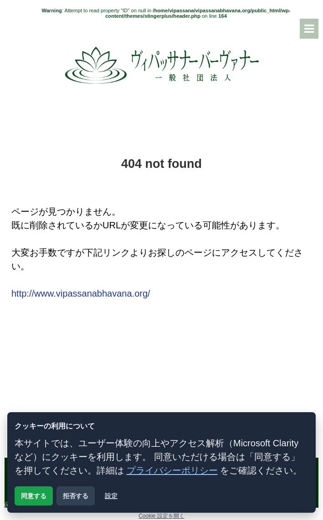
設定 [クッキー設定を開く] (111, 496)
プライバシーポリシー (172, 470)
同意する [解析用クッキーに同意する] (33, 496)
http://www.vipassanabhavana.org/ (80, 293)
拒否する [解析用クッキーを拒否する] (75, 496)
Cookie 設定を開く (161, 516)
